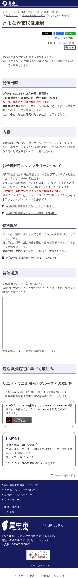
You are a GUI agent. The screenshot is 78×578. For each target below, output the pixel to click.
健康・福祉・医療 (30, 12)
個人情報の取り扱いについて (21, 485)
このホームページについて (19, 490)
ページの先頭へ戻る (65, 475)
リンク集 (9, 512)
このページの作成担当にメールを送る (33, 463)
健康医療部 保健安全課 (20, 444)
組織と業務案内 (13, 506)
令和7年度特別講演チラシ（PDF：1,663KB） (32, 257)
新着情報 (46, 575)
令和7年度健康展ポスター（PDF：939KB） (31, 213)
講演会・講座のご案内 (33, 15)
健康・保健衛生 (52, 12)
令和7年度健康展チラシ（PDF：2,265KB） (31, 206)
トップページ (9, 12)
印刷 (71, 47)
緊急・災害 (59, 575)
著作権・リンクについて (18, 495)
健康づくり (12, 15)
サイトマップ (12, 500)
